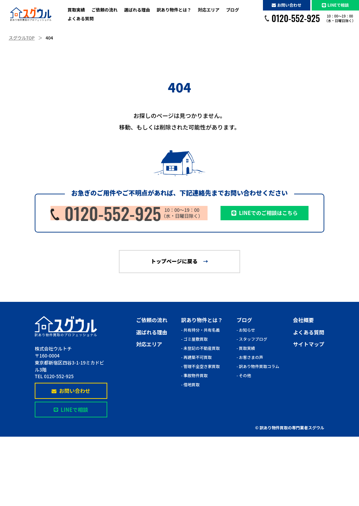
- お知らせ (246, 330)
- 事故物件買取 (194, 375)
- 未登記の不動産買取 (200, 348)
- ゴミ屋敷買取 (194, 339)
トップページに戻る (174, 261)
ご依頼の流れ (104, 10)
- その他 (244, 375)
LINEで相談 (335, 5)
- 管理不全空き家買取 (200, 366)
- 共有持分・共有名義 (200, 330)
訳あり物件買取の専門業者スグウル (291, 427)
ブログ (232, 10)
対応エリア (208, 10)
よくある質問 (81, 18)
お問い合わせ (287, 5)
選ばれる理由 (137, 10)
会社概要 (303, 320)
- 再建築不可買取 (196, 357)
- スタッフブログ (252, 339)
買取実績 (76, 10)
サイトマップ (308, 344)
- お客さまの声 (250, 357)
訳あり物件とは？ (174, 10)
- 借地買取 (190, 384)
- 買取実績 (246, 348)
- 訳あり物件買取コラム (258, 366)
